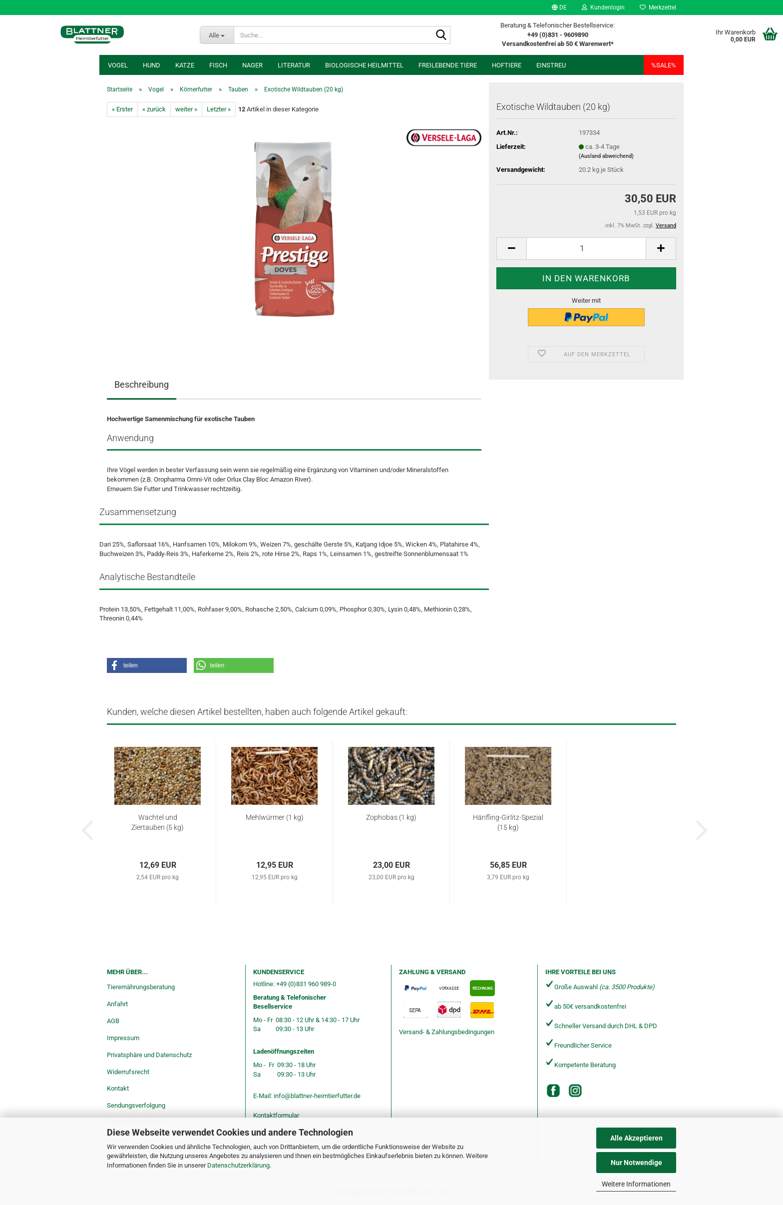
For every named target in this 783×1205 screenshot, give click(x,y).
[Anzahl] (586, 248)
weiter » (186, 109)
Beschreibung (141, 384)
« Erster (122, 109)
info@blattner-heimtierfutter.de (317, 1096)
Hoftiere (506, 65)
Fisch (218, 65)
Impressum (123, 1038)
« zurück (154, 109)
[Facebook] (553, 1091)
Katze (184, 65)
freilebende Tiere (447, 65)
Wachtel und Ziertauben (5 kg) (157, 822)
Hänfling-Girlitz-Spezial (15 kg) (508, 822)
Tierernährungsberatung (141, 987)
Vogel (118, 65)
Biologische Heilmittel (364, 65)
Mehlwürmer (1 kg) (275, 817)
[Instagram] (575, 1091)
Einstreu (551, 65)
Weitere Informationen (636, 1184)
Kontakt (118, 1088)
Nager (252, 65)
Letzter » (219, 109)
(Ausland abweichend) (606, 156)
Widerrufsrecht (128, 1072)
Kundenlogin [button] (603, 7)
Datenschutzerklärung (238, 1165)
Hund (151, 65)
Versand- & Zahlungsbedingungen (446, 1032)
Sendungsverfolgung (136, 1105)
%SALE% (663, 65)
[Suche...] (217, 35)
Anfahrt (117, 1004)
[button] (559, 7)
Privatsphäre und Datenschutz (149, 1055)
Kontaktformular (276, 1115)
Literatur (294, 65)
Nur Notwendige (636, 1163)
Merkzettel (658, 7)
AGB (113, 1021)
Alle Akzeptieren (636, 1138)
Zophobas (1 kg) (391, 817)
